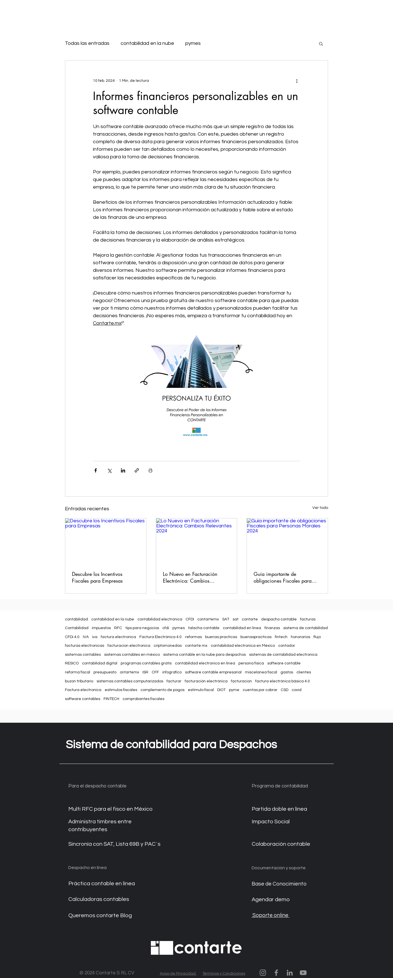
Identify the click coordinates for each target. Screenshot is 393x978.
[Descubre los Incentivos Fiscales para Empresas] (105, 541)
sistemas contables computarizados (130, 681)
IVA (86, 637)
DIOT (221, 690)
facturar (174, 681)
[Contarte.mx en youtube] (303, 972)
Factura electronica (83, 690)
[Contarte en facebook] (276, 972)
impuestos (101, 628)
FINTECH (111, 699)
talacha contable (203, 628)
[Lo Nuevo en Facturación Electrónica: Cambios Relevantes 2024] (196, 541)
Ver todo (320, 508)
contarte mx (196, 646)
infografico (172, 672)
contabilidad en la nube (147, 43)
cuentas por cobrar (260, 690)
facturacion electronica (128, 646)
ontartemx (129, 672)
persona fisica (251, 663)
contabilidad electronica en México (243, 646)
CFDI (190, 619)
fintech (281, 637)
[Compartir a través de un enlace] (136, 470)
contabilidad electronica (159, 619)
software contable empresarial (213, 672)
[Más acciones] (296, 80)
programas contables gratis (146, 663)
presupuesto (104, 672)
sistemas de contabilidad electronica (283, 655)
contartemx (208, 619)
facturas (307, 619)
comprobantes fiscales (143, 699)
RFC (118, 628)
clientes (303, 672)
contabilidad (76, 619)
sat (235, 619)
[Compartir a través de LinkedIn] (123, 470)
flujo (317, 637)
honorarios (300, 637)
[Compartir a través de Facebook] (95, 470)
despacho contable (279, 619)
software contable (284, 663)
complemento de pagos (162, 690)
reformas (193, 637)
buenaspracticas (256, 637)
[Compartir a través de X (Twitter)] (109, 470)
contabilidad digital (99, 663)
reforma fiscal (77, 672)
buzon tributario (79, 681)
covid (296, 690)
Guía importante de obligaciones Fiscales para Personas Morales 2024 (283, 577)
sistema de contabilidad (305, 628)
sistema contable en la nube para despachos (204, 655)
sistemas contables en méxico (132, 655)
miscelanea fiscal (261, 672)
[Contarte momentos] (263, 972)
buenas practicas (221, 637)
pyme (234, 690)
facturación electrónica (206, 681)
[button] (321, 43)
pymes (193, 43)
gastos (286, 672)
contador (286, 646)
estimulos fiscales (121, 690)
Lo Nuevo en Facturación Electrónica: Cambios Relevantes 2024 (190, 577)
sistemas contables (83, 655)
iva (94, 637)
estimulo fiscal (201, 690)
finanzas (272, 628)
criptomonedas (168, 646)
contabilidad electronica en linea (205, 663)
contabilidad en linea (242, 628)
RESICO (72, 663)
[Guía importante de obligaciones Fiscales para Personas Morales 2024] (287, 541)
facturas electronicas (84, 646)
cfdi (165, 628)
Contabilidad (76, 628)
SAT (225, 619)
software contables (82, 699)
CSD (284, 690)
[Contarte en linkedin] (290, 972)
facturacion (241, 681)
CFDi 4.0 (72, 637)
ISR (145, 672)
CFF (155, 672)
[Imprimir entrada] (150, 470)
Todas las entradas (87, 43)
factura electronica (118, 637)
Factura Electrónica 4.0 (160, 637)
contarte (250, 619)
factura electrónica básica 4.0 (282, 681)
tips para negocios (142, 628)
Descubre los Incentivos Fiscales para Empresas (97, 577)
